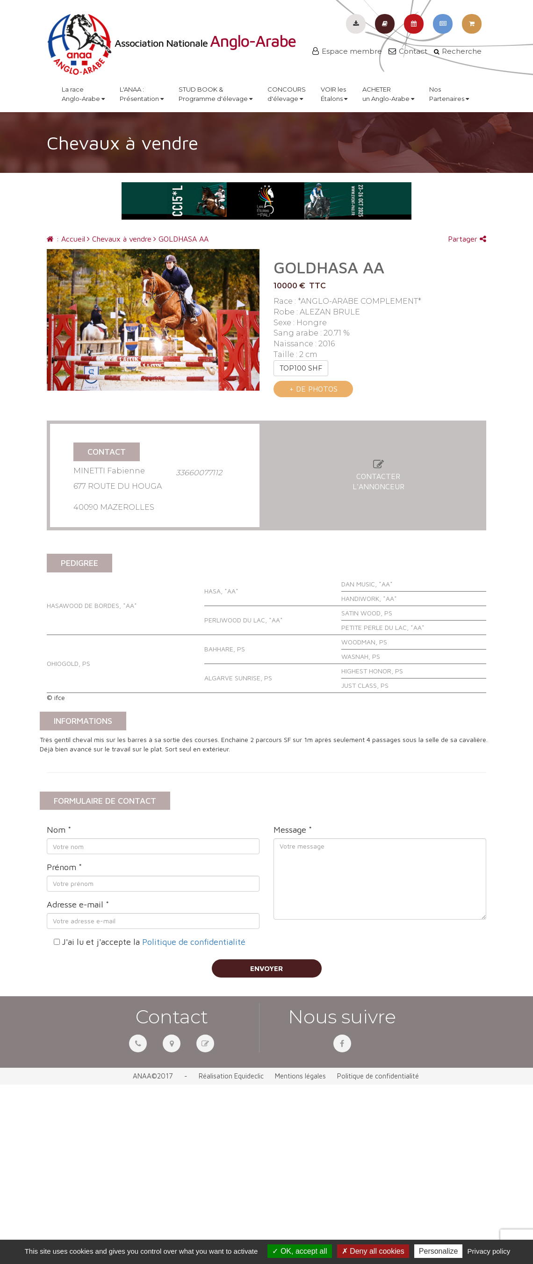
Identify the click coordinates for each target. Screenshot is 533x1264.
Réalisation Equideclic (231, 1076)
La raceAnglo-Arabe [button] (83, 94)
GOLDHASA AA (181, 239)
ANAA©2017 (153, 1076)
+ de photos (313, 389)
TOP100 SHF (301, 368)
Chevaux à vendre (119, 239)
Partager (467, 239)
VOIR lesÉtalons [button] (334, 94)
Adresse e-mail (78, 904)
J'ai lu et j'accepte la (153, 942)
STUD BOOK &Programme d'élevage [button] (215, 94)
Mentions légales (300, 1076)
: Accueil (66, 239)
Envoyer (266, 968)
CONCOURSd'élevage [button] (286, 94)
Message (293, 830)
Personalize (438, 1251)
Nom (59, 830)
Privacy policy (489, 1251)
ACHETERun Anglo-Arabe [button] (388, 94)
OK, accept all (299, 1251)
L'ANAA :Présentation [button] (142, 94)
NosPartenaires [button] (449, 94)
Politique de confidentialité (193, 942)
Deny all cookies (373, 1251)
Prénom (64, 867)
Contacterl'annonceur (378, 476)
